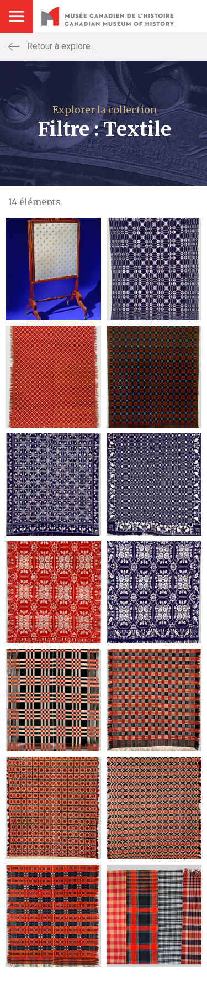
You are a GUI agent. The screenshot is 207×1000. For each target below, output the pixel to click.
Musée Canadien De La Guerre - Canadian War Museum (107, 16)
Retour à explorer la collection (83, 46)
